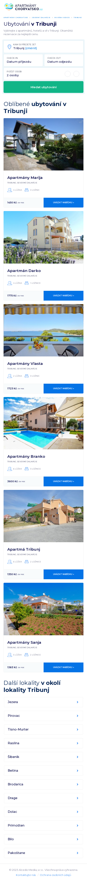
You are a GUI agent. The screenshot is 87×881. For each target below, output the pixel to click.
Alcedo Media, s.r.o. (31, 869)
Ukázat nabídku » (63, 202)
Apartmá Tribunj (23, 549)
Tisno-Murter (18, 729)
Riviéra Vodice (62, 17)
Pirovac (14, 716)
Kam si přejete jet (24, 44)
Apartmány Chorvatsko (16, 17)
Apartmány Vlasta (25, 363)
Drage (12, 798)
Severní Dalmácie (41, 17)
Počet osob (14, 71)
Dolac (12, 812)
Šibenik (13, 757)
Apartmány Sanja (24, 642)
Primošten (16, 825)
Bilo (11, 839)
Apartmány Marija (25, 177)
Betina (13, 770)
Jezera (13, 702)
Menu (80, 7)
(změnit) (31, 48)
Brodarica (15, 784)
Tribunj (78, 17)
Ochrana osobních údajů (55, 874)
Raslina (13, 743)
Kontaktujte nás (26, 874)
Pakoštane (16, 853)
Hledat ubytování (44, 87)
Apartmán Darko (24, 270)
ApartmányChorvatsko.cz (23, 7)
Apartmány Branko (26, 456)
